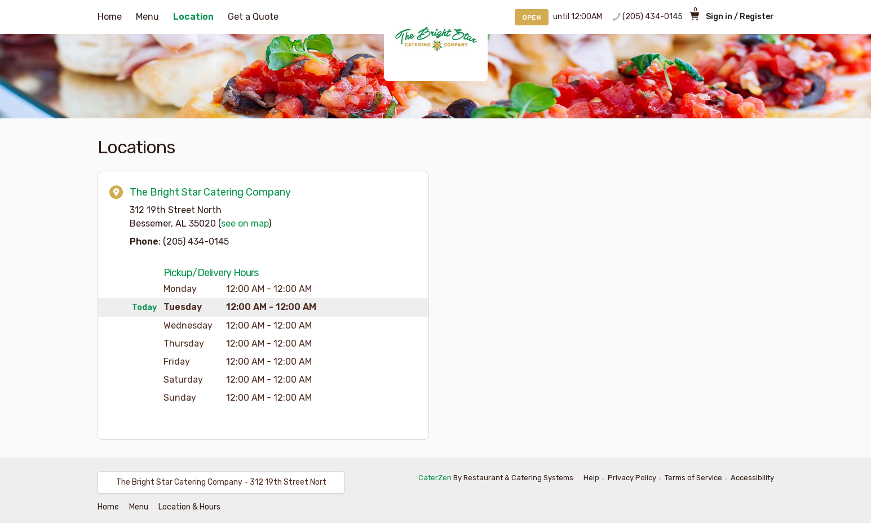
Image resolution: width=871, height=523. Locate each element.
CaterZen (435, 477)
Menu (147, 16)
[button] (221, 482)
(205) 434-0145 (652, 16)
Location (193, 16)
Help (591, 477)
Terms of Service (693, 477)
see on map (244, 223)
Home (110, 16)
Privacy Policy (632, 477)
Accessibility (752, 477)
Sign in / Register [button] (740, 16)
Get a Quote (253, 16)
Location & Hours (189, 507)
